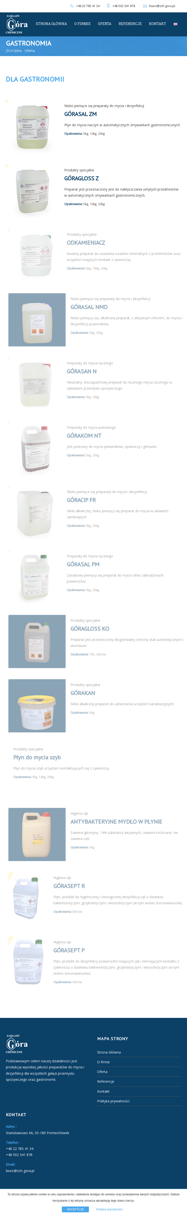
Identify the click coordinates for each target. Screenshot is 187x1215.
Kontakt (157, 23)
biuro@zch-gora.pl (158, 6)
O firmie (82, 23)
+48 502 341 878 (123, 6)
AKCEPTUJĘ (75, 1209)
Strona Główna (51, 23)
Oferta (104, 23)
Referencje (130, 23)
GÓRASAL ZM (80, 114)
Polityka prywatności (113, 1101)
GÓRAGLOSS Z (81, 178)
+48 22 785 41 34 (88, 6)
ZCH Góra (13, 50)
